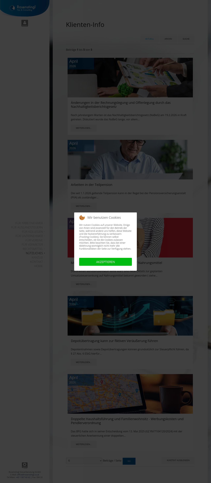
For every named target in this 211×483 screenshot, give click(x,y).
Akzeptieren (105, 262)
